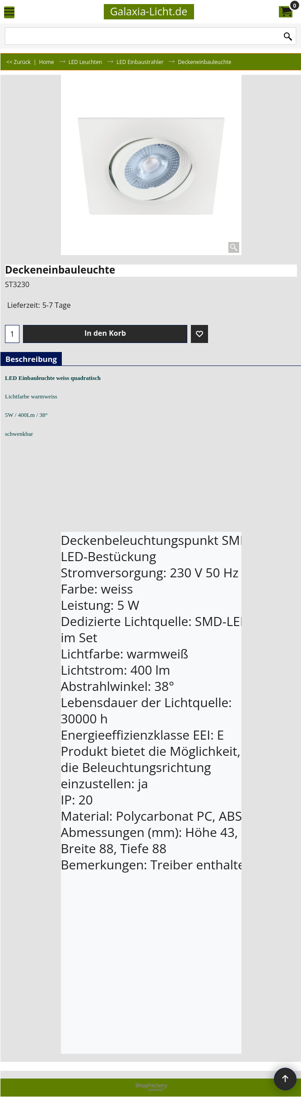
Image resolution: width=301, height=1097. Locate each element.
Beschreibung (31, 359)
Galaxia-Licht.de (149, 11)
